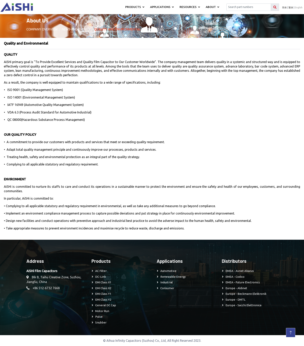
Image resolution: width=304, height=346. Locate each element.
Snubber (100, 322)
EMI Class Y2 (103, 299)
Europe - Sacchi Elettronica (243, 305)
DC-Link (100, 276)
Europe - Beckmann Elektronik (245, 293)
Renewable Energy (173, 276)
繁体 (290, 7)
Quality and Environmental (117, 29)
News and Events (76, 29)
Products (133, 7)
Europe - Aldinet (236, 288)
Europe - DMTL (235, 299)
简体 (284, 7)
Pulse (99, 316)
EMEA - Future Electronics (242, 282)
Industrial (166, 282)
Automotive (168, 270)
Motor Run (102, 311)
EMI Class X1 (103, 282)
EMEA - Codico (234, 276)
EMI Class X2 (103, 288)
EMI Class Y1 (103, 293)
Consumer (167, 288)
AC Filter (101, 270)
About (211, 7)
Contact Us (154, 29)
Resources (188, 7)
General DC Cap (105, 305)
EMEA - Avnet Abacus (239, 270)
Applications (160, 7)
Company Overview (42, 29)
